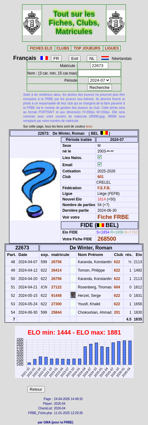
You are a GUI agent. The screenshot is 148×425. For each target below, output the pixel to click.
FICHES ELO (41, 48)
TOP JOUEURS (87, 48)
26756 (56, 262)
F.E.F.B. (103, 188)
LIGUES (112, 48)
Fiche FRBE (113, 217)
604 (116, 287)
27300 (56, 304)
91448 (56, 295)
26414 (56, 270)
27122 (56, 287)
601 (100, 177)
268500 (106, 239)
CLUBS (63, 48)
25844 (56, 312)
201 (116, 312)
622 (116, 262)
